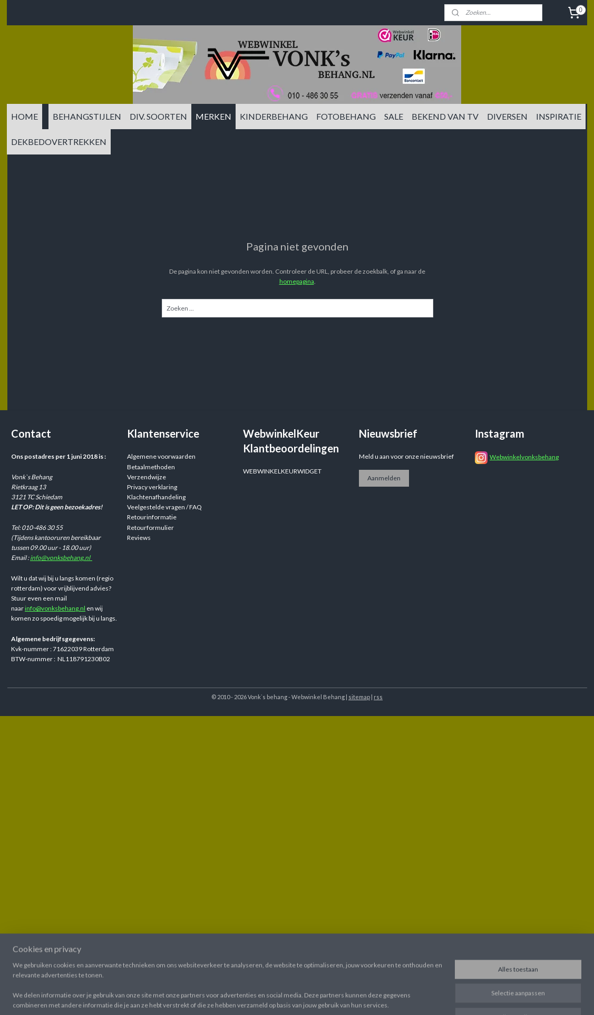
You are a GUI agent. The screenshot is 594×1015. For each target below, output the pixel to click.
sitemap (359, 696)
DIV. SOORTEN (158, 116)
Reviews (139, 538)
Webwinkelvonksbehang (524, 457)
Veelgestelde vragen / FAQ (164, 507)
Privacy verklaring (152, 487)
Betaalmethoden (151, 467)
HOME (24, 116)
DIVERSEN (507, 116)
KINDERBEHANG (274, 116)
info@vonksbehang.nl (61, 558)
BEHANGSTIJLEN (87, 116)
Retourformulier (150, 527)
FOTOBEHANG (346, 116)
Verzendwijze (146, 477)
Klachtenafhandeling (156, 497)
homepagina (296, 281)
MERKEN (213, 116)
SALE (393, 116)
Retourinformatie (152, 517)
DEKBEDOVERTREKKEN (58, 142)
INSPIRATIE (558, 116)
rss (378, 696)
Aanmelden (384, 478)
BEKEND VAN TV (445, 116)
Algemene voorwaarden (161, 456)
